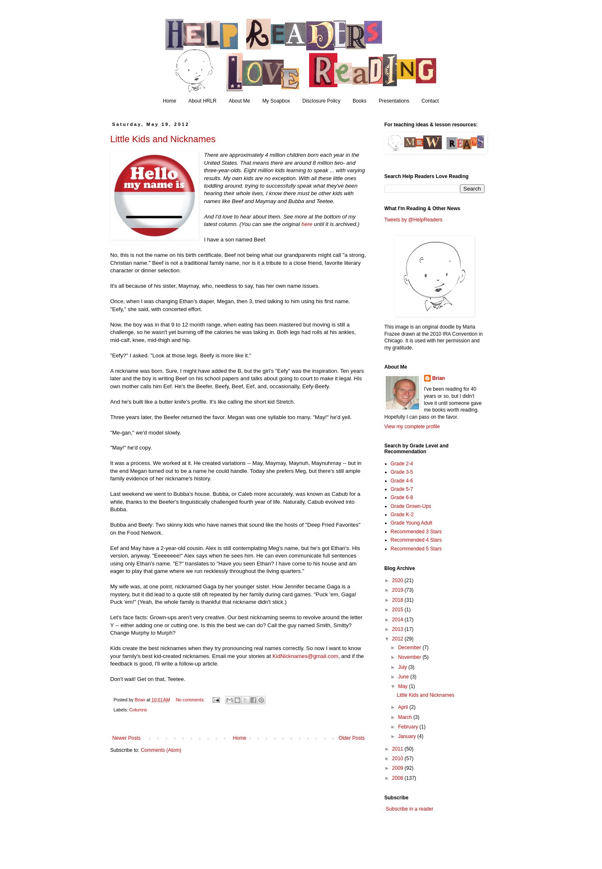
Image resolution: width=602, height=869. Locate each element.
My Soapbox (276, 101)
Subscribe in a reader (409, 809)
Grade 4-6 (402, 481)
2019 (398, 590)
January (407, 736)
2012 (398, 639)
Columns (138, 709)
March (405, 717)
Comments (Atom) (161, 750)
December (410, 647)
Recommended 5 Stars (416, 549)
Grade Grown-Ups (411, 506)
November (410, 657)
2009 (398, 768)
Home (169, 101)
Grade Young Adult (411, 523)
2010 (398, 758)
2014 (398, 620)
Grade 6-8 (402, 497)
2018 (398, 600)
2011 (398, 749)
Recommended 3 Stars (416, 532)
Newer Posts (126, 738)
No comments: (191, 699)
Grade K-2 (402, 514)
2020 (398, 580)
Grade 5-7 (402, 489)
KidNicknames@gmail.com (305, 656)
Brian (438, 378)
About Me (239, 101)
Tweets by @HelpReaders (414, 220)
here (307, 224)
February (408, 727)
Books (359, 101)
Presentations (394, 101)
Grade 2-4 (402, 464)
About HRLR (202, 101)
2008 (398, 778)
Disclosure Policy (321, 101)
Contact (430, 101)
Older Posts (352, 738)
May (403, 686)
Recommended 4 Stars (416, 540)
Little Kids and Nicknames (163, 139)
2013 (398, 629)
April (403, 707)
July (403, 667)
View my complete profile (412, 426)
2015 (398, 610)
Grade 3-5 (402, 472)
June (404, 677)
